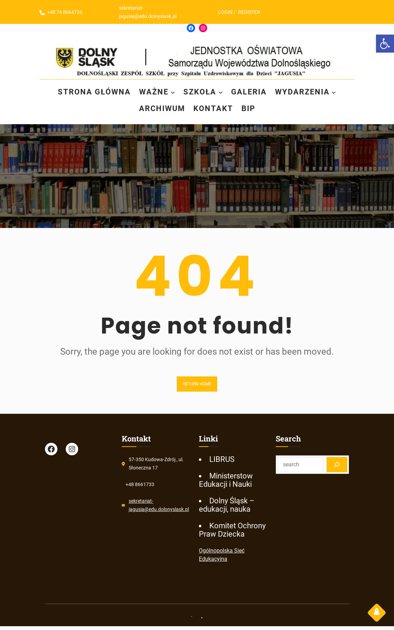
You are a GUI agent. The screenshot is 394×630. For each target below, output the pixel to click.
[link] (385, 44)
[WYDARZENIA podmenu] (342, 92)
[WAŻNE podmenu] (171, 92)
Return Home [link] (197, 384)
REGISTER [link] (253, 12)
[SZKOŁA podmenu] (221, 92)
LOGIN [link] (229, 12)
